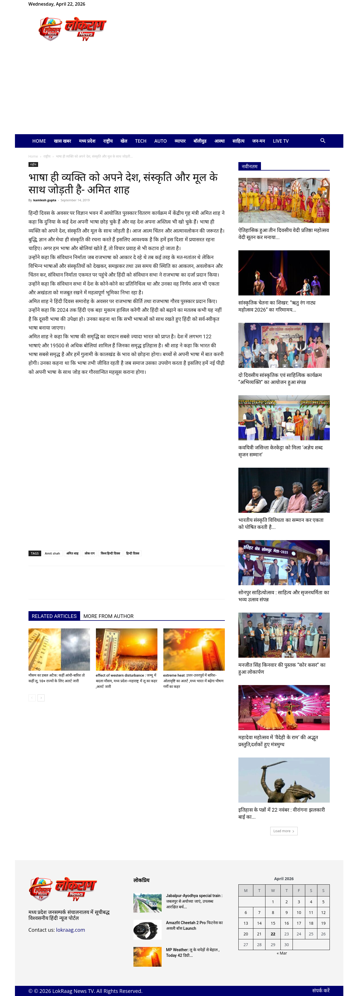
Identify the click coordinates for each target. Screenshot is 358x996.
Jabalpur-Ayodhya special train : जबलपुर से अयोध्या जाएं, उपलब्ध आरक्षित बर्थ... (194, 901)
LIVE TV (281, 141)
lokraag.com (70, 929)
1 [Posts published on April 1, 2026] (273, 901)
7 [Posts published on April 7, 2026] (259, 912)
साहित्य (238, 141)
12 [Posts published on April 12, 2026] (323, 912)
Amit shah (52, 553)
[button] (323, 141)
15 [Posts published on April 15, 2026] (273, 923)
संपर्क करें (321, 990)
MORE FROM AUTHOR (109, 616)
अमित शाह (72, 553)
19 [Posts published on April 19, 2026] (323, 923)
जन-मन (258, 141)
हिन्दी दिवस (132, 553)
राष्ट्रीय (108, 141)
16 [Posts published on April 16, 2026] (286, 923)
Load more (284, 831)
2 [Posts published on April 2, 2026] (286, 901)
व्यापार (180, 141)
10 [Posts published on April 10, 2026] (298, 912)
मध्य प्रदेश (87, 141)
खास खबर (62, 141)
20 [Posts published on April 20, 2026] (245, 934)
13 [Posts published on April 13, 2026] (245, 923)
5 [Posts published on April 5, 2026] (323, 901)
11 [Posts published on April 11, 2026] (311, 912)
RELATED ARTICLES (54, 616)
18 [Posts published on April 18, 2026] (311, 923)
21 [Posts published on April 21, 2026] (259, 934)
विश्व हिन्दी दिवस (110, 553)
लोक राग (90, 553)
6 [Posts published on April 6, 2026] (246, 912)
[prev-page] (32, 697)
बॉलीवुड (200, 141)
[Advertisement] (179, 91)
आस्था (219, 141)
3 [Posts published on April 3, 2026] (299, 901)
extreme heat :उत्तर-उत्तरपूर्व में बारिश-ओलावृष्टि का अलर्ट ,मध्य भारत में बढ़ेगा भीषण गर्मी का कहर (193, 681)
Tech (140, 141)
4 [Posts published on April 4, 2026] (311, 901)
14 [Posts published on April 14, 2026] (259, 923)
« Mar (282, 953)
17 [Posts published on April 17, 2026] (298, 923)
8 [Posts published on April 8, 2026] (273, 912)
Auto (160, 141)
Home (39, 141)
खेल (123, 141)
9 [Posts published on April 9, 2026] (286, 912)
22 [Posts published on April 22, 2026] (273, 934)
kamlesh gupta (44, 200)
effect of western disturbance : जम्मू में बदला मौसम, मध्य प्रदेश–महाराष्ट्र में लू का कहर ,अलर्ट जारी (126, 681)
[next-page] (41, 697)
